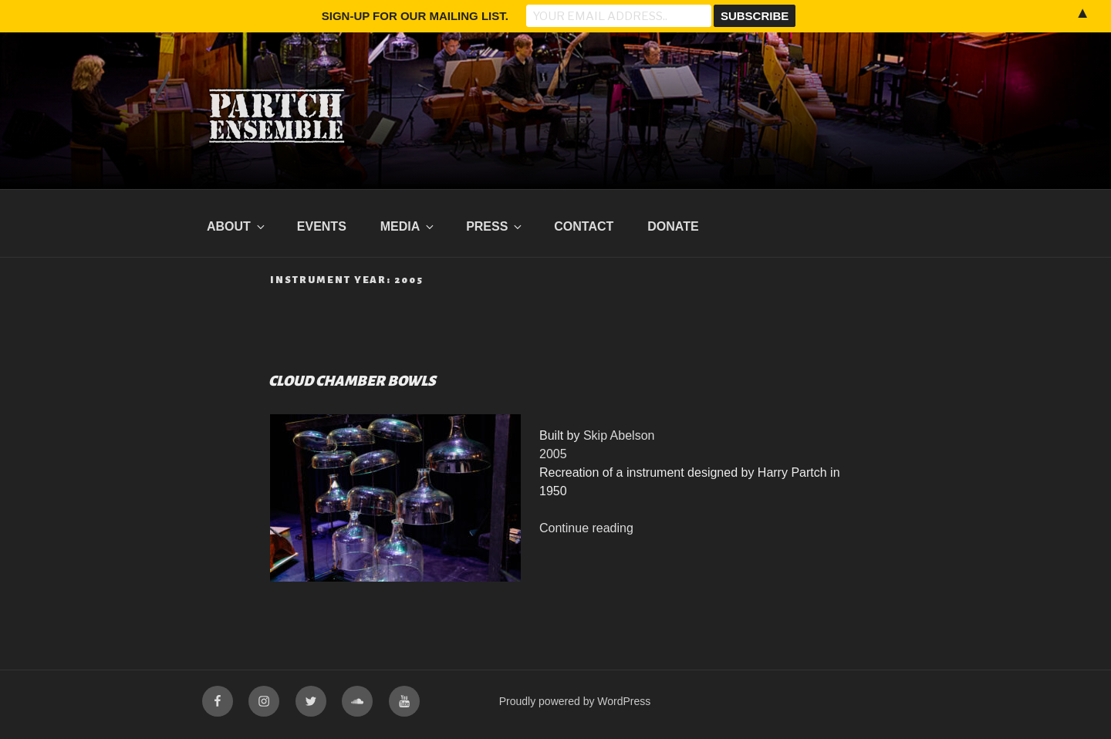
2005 (553, 454)
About (237, 226)
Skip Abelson (619, 435)
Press (495, 226)
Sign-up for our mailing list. (415, 15)
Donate (672, 226)
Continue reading (586, 528)
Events (321, 226)
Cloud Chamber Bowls (352, 381)
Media (408, 226)
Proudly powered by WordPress (575, 701)
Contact (583, 226)
